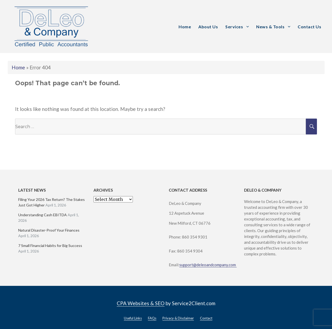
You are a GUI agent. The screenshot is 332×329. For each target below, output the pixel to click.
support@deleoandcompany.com (208, 264)
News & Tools (270, 26)
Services (234, 26)
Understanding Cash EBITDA (42, 215)
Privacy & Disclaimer (178, 318)
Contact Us (309, 26)
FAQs (152, 318)
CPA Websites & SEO (141, 303)
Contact (206, 318)
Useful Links (133, 318)
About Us (208, 26)
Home (185, 26)
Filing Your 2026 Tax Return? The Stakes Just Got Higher (51, 202)
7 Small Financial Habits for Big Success (50, 245)
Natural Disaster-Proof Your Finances (49, 230)
